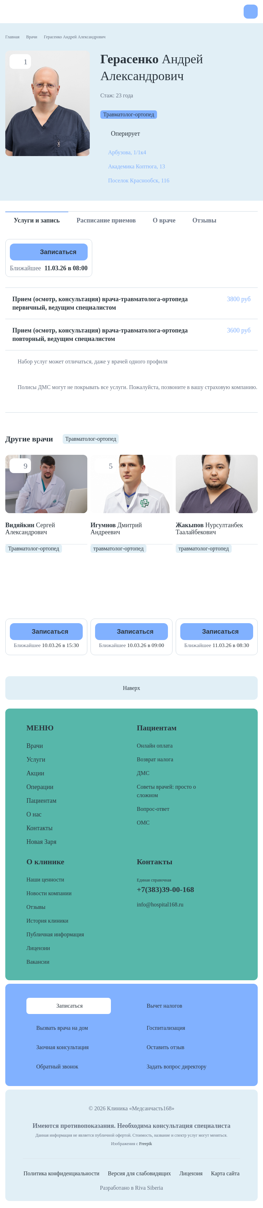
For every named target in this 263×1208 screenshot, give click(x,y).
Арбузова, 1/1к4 (127, 152)
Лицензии (38, 948)
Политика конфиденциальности (62, 1173)
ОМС (143, 823)
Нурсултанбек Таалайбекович (209, 529)
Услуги (35, 759)
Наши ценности (45, 880)
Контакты (39, 828)
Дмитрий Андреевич (116, 529)
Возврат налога (155, 759)
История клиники (47, 921)
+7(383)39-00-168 (234, 12)
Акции (35, 773)
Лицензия (190, 1173)
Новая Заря (41, 841)
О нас (34, 814)
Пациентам (41, 800)
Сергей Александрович (30, 529)
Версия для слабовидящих (139, 1173)
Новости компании (48, 893)
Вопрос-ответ (153, 809)
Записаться (58, 252)
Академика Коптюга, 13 (136, 166)
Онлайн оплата (155, 746)
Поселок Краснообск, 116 (138, 180)
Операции (40, 786)
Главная (12, 36)
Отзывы (35, 907)
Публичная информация (55, 934)
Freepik (145, 1143)
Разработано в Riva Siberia (131, 1188)
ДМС (143, 773)
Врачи (31, 36)
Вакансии (37, 962)
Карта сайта (225, 1173)
